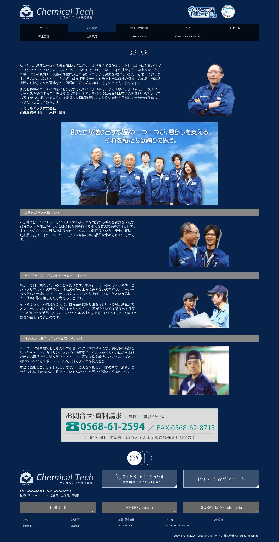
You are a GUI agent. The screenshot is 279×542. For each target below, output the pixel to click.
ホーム (44, 27)
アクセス (187, 27)
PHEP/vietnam (139, 36)
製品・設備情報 (139, 27)
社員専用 (91, 36)
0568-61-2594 (35, 491)
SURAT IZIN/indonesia (187, 36)
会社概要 (91, 27)
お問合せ (235, 27)
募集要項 (43, 36)
